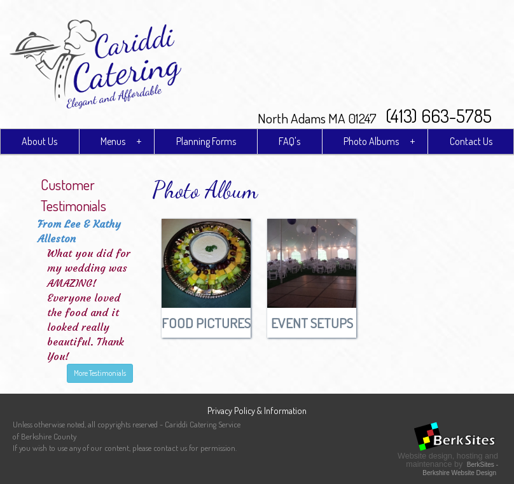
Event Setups (312, 322)
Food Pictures (206, 322)
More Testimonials (100, 373)
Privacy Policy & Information (257, 410)
